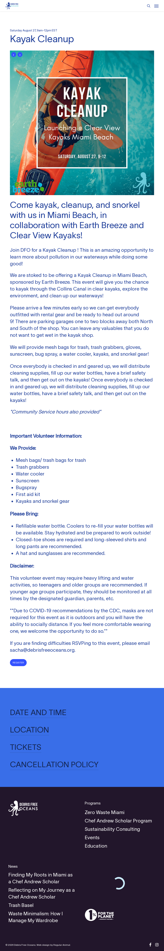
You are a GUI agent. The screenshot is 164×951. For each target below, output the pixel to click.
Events (92, 837)
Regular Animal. (62, 945)
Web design (43, 945)
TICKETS (25, 747)
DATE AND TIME (38, 712)
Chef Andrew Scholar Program (118, 820)
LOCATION (29, 729)
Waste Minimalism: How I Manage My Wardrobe (35, 917)
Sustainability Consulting (112, 829)
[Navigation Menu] (156, 6)
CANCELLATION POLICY (54, 764)
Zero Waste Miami (104, 812)
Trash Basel (21, 905)
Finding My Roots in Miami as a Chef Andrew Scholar (40, 878)
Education (96, 846)
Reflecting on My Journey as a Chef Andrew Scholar (41, 893)
